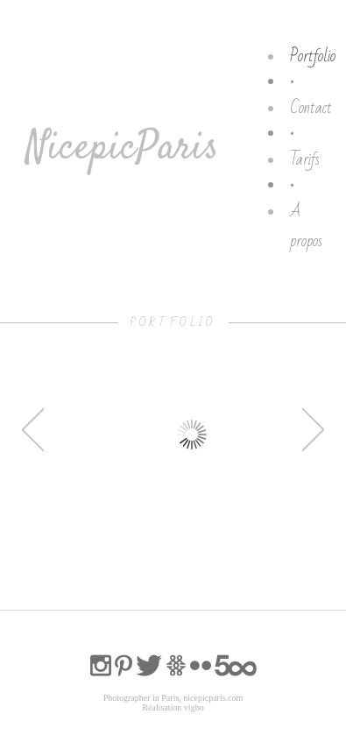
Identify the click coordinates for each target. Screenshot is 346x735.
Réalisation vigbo (172, 707)
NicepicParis (122, 149)
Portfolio (312, 56)
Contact (311, 108)
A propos (306, 226)
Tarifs (305, 159)
